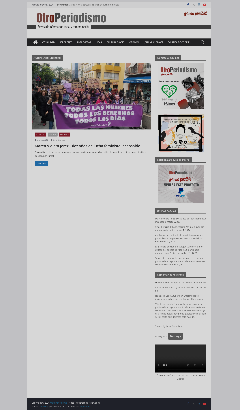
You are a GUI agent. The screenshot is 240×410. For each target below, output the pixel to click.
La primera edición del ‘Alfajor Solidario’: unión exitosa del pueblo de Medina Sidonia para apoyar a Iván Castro (180, 250)
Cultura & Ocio (117, 42)
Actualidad (49, 42)
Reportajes (67, 42)
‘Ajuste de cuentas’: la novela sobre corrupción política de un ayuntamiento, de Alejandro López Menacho (181, 261)
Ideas (100, 42)
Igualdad (53, 134)
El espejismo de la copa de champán (188, 282)
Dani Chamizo (60, 140)
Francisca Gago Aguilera (168, 295)
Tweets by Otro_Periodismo (170, 326)
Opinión (135, 42)
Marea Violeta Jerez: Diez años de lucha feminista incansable (88, 145)
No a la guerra (162, 336)
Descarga (176, 336)
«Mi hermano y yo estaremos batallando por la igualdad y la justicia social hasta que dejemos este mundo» (181, 313)
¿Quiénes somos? (154, 42)
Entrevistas (85, 42)
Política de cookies (180, 42)
